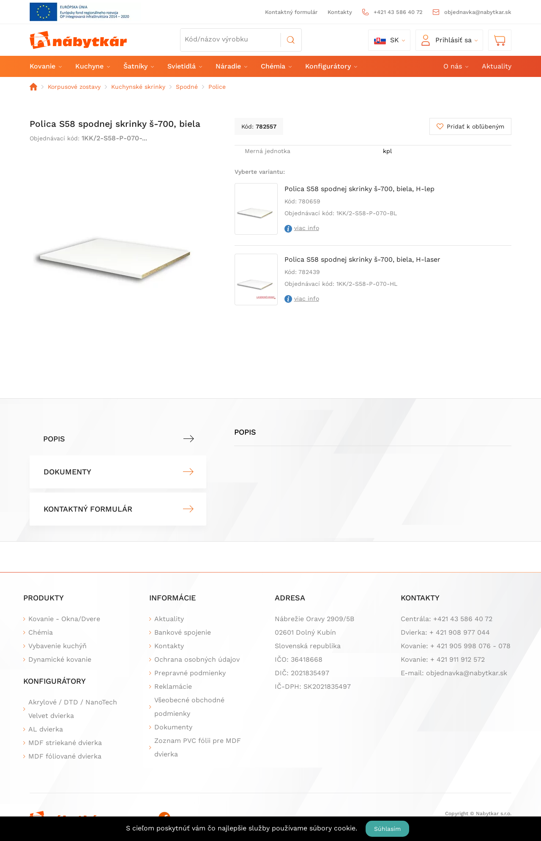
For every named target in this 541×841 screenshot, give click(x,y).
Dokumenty (173, 727)
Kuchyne (92, 66)
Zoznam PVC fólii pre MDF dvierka (197, 747)
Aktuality (496, 66)
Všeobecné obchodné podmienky (189, 707)
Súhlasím (387, 828)
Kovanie (45, 66)
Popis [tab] (54, 438)
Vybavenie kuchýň (57, 646)
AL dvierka (45, 729)
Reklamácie (173, 686)
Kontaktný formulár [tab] (88, 508)
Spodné (187, 86)
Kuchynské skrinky (138, 86)
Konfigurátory (330, 66)
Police (217, 86)
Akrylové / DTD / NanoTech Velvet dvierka (72, 709)
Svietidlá (184, 66)
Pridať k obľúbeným (475, 126)
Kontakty (340, 12)
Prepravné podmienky (190, 673)
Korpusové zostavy (74, 86)
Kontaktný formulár (291, 12)
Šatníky (138, 66)
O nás (455, 66)
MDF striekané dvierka (65, 743)
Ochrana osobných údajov (197, 659)
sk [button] (386, 40)
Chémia (276, 66)
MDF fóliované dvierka (64, 756)
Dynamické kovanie (59, 659)
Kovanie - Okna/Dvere (64, 619)
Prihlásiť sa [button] (446, 40)
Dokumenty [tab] (67, 471)
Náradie (231, 66)
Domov (33, 86)
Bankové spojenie (182, 632)
